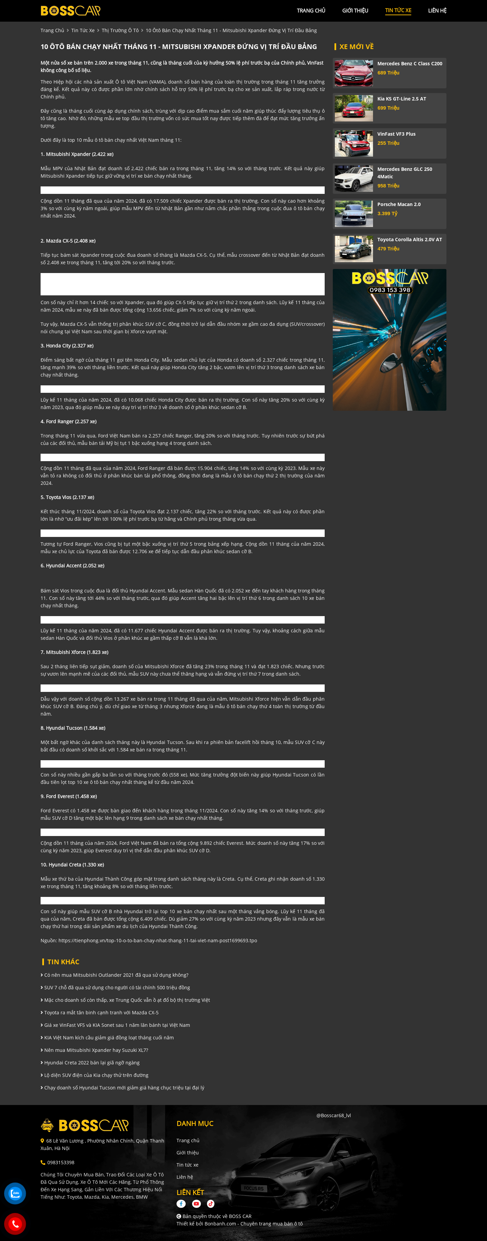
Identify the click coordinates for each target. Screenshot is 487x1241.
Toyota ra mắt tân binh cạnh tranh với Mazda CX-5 (100, 1012)
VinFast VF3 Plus (396, 134)
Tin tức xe (188, 1164)
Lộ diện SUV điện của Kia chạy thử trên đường (94, 1075)
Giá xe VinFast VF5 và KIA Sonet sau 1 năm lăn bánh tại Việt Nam (115, 1025)
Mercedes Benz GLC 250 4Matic (404, 173)
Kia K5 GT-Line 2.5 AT (401, 98)
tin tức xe (398, 10)
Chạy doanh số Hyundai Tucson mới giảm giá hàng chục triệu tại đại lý (122, 1087)
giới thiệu (355, 10)
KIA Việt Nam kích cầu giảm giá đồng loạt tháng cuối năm (107, 1037)
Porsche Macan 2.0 (399, 204)
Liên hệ (185, 1177)
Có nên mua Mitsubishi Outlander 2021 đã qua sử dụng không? (114, 975)
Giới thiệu (188, 1152)
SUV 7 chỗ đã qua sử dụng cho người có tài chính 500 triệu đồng (115, 987)
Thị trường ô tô (120, 30)
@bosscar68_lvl (334, 1115)
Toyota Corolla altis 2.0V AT (409, 239)
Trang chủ (188, 1140)
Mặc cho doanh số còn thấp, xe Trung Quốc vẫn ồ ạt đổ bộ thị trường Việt (125, 1000)
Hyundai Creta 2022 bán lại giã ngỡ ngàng (90, 1062)
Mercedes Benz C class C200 (409, 63)
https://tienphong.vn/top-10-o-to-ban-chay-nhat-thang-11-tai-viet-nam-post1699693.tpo (158, 940)
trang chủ (311, 10)
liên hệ (437, 10)
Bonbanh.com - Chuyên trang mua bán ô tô (254, 1223)
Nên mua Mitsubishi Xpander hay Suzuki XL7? (94, 1050)
